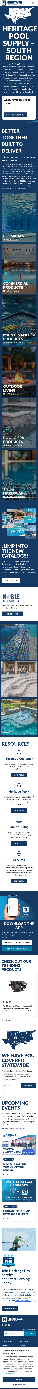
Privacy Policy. (9, 1373)
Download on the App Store (17, 942)
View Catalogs (10, 581)
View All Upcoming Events (13, 1129)
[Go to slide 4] (9, 1020)
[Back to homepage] (12, 3)
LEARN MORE (12, 614)
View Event (7, 1175)
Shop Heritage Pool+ (15, 115)
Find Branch (28, 1085)
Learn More (9, 1308)
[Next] (12, 1020)
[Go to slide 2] (6, 1020)
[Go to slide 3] (8, 1020)
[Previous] (3, 1020)
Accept (19, 1379)
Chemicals (5, 1346)
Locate (29, 1333)
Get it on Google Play (17, 949)
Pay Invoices (19, 843)
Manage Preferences (19, 1384)
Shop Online (19, 810)
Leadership (22, 1346)
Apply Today (19, 775)
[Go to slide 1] (4, 1020)
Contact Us (19, 881)
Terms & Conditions (23, 1301)
